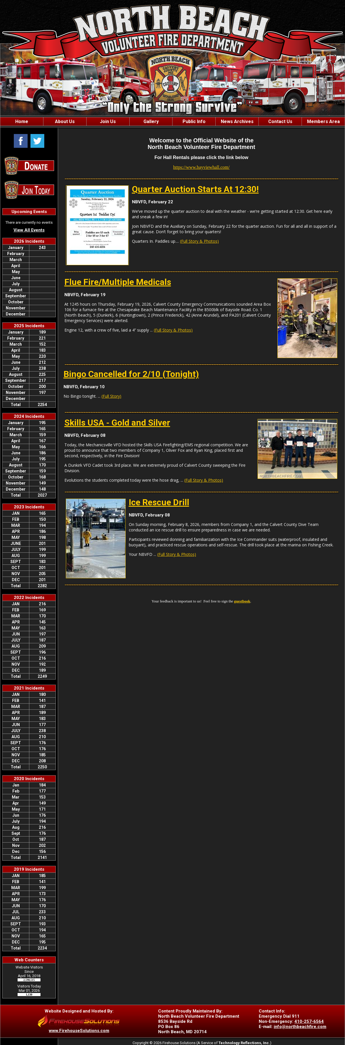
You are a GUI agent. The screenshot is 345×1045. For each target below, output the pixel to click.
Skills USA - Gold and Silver (117, 423)
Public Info (194, 121)
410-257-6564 (309, 1021)
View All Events (29, 230)
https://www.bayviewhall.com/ (201, 167)
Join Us (108, 121)
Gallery (151, 121)
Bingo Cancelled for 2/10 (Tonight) (131, 374)
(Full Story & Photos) (199, 241)
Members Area (323, 121)
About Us (65, 121)
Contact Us (280, 121)
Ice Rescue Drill (159, 502)
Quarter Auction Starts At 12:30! (195, 189)
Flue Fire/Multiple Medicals (117, 282)
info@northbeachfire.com (300, 1026)
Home (21, 121)
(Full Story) (111, 396)
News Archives (237, 121)
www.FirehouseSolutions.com (79, 1030)
